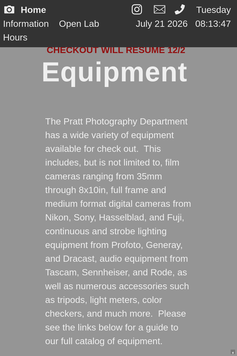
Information (26, 24)
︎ (159, 10)
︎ (137, 10)
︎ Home (32, 10)
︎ (181, 10)
